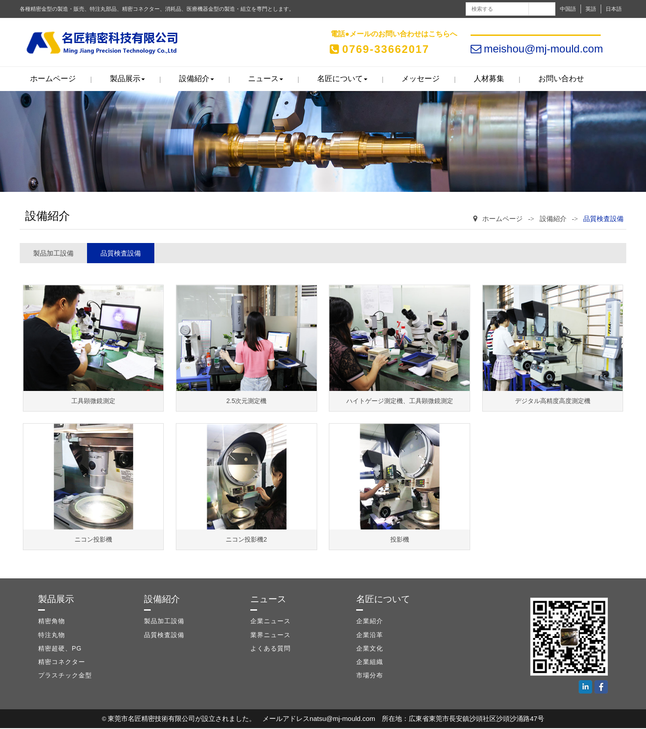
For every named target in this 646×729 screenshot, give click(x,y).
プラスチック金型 (65, 676)
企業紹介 (369, 621)
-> (531, 219)
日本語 (614, 9)
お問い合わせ (561, 79)
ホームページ (53, 79)
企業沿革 (369, 635)
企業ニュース (270, 621)
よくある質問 (270, 649)
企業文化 (369, 649)
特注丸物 (51, 635)
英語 (590, 9)
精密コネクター (61, 662)
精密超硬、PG (60, 649)
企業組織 (369, 662)
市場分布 (369, 676)
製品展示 (127, 79)
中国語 (568, 9)
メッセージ (421, 79)
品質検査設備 (603, 219)
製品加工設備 (53, 254)
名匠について (342, 79)
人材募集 (489, 79)
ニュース (265, 79)
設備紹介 (196, 79)
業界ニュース (270, 635)
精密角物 (51, 621)
